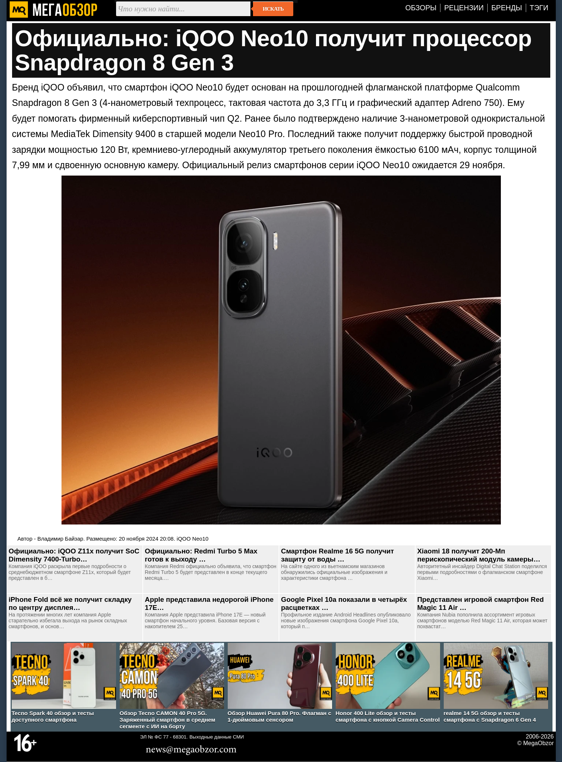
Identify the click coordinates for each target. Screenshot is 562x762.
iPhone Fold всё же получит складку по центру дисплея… (70, 603)
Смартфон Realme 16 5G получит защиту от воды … (337, 555)
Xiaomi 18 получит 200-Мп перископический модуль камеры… (478, 555)
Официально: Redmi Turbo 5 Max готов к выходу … (201, 555)
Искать (273, 9)
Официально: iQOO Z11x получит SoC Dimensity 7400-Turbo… (74, 555)
